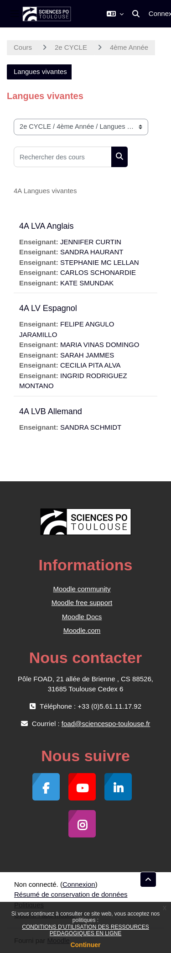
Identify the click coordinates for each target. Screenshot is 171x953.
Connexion (78, 884)
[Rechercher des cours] (63, 157)
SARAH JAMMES (87, 355)
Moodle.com (82, 630)
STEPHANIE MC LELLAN (99, 262)
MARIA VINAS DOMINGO (99, 344)
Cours (23, 47)
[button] (115, 13)
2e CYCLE (71, 47)
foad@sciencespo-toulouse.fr (106, 723)
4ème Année (129, 47)
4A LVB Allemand (50, 411)
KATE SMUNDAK (87, 283)
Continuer (85, 944)
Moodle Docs (82, 617)
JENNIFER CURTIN (90, 242)
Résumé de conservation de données (71, 894)
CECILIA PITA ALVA (90, 365)
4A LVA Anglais (46, 226)
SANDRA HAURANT (91, 252)
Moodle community (82, 589)
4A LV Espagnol (48, 308)
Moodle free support (82, 602)
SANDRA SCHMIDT (90, 427)
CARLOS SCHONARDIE (98, 272)
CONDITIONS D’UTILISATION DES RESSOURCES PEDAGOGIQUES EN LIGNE (85, 930)
